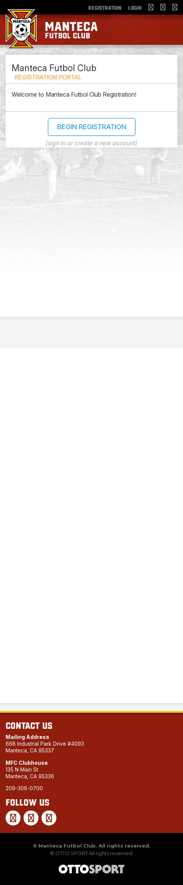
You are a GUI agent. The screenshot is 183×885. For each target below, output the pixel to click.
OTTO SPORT (71, 853)
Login (135, 7)
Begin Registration (91, 127)
